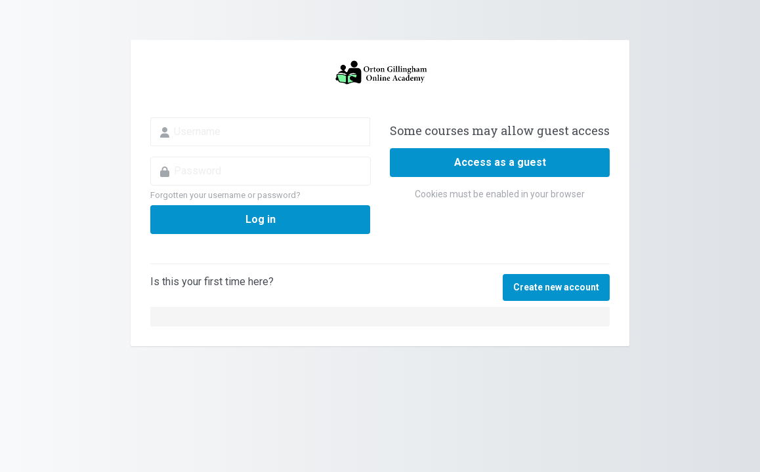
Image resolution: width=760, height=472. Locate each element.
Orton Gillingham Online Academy (380, 73)
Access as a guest (500, 162)
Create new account (556, 287)
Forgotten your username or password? (225, 195)
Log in (260, 219)
